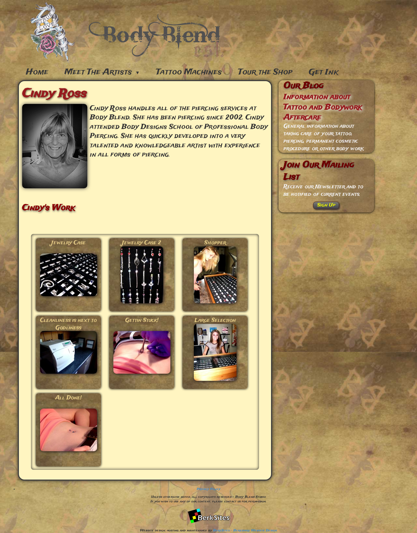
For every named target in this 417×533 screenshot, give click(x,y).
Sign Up (326, 205)
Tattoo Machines (189, 72)
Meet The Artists (102, 72)
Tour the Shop (265, 72)
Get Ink (323, 72)
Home (37, 72)
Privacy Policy (209, 489)
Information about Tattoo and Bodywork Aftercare (322, 107)
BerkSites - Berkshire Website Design (245, 530)
